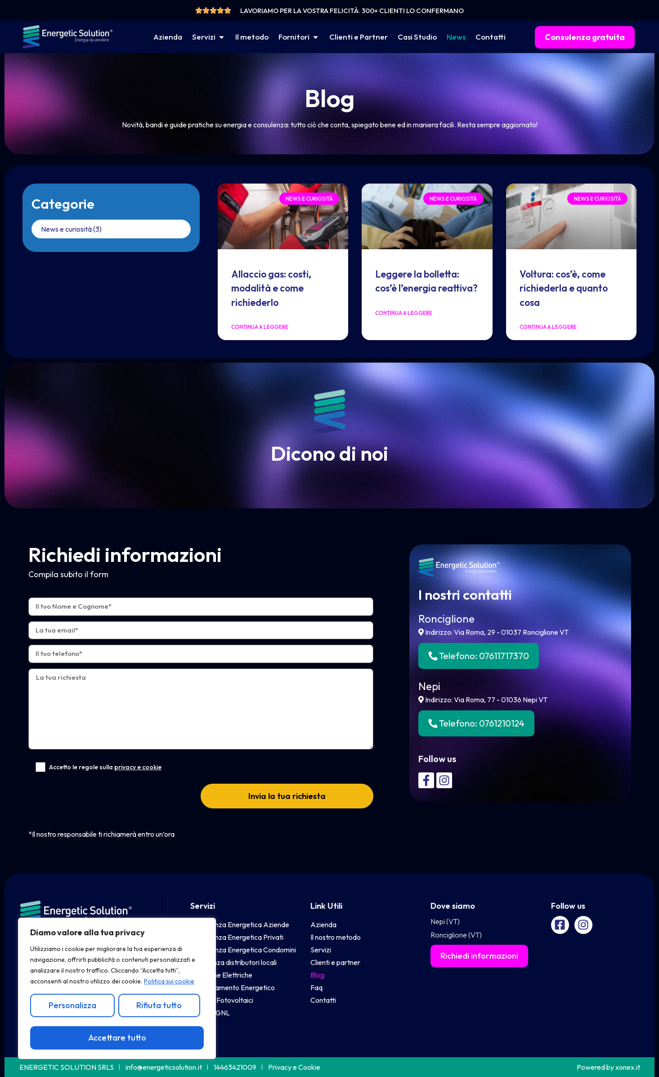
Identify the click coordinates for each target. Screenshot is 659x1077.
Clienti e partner (335, 962)
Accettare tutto (117, 1037)
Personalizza (72, 1005)
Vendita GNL (210, 1012)
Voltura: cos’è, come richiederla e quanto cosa (564, 288)
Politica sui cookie (169, 981)
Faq (316, 987)
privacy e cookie (137, 767)
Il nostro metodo (335, 937)
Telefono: (478, 655)
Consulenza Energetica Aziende (239, 924)
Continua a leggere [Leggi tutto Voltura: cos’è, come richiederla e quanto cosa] (548, 326)
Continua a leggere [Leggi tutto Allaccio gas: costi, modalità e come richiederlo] (259, 326)
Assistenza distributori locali (233, 962)
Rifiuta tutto (159, 1005)
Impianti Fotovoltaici (221, 1000)
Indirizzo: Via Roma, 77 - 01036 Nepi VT (482, 699)
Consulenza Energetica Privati (236, 937)
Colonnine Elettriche (221, 974)
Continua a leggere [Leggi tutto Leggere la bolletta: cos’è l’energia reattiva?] (403, 313)
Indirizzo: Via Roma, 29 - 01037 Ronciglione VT (493, 632)
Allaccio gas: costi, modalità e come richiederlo (271, 288)
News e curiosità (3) (71, 228)
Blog (317, 974)
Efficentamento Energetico (232, 987)
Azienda (323, 924)
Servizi (202, 906)
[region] (117, 988)
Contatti (323, 1000)
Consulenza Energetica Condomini (243, 949)
